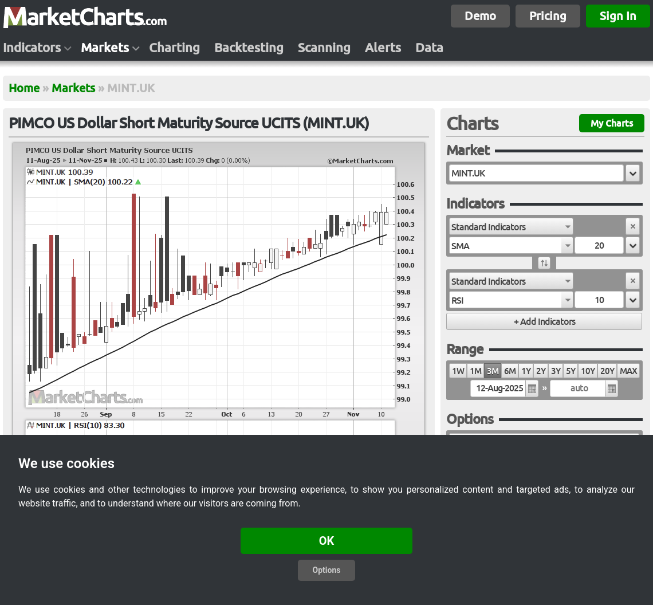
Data (429, 47)
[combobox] (511, 226)
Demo (480, 15)
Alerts (383, 47)
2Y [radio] (540, 371)
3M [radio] (492, 371)
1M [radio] (475, 371)
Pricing (548, 15)
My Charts (612, 123)
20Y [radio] (607, 371)
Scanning (324, 47)
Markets (105, 47)
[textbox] (536, 173)
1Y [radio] (525, 371)
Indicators (32, 47)
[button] (633, 173)
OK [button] (327, 541)
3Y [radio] (555, 371)
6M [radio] (510, 371)
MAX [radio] (628, 371)
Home (24, 88)
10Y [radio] (588, 371)
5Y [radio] (570, 371)
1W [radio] (458, 371)
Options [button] (327, 570)
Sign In (618, 15)
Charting (174, 47)
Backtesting (249, 47)
